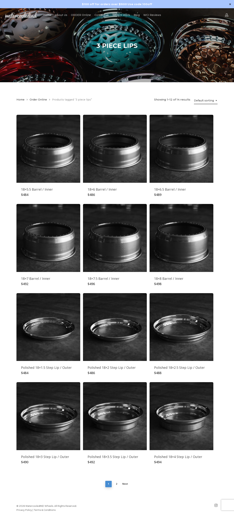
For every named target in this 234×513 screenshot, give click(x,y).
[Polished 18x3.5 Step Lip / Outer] (115, 416)
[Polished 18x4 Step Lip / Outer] (181, 416)
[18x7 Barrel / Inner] (48, 238)
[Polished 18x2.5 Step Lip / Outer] (181, 327)
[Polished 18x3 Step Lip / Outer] (48, 416)
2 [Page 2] (116, 483)
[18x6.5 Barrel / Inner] (181, 149)
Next (125, 483)
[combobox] (206, 100)
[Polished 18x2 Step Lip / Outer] (115, 327)
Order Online (38, 99)
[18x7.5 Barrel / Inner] (115, 238)
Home (20, 99)
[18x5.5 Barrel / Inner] (48, 149)
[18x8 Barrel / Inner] (181, 238)
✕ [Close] (230, 4)
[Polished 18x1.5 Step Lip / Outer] (48, 327)
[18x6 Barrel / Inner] (115, 149)
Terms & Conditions (45, 510)
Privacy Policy (24, 510)
